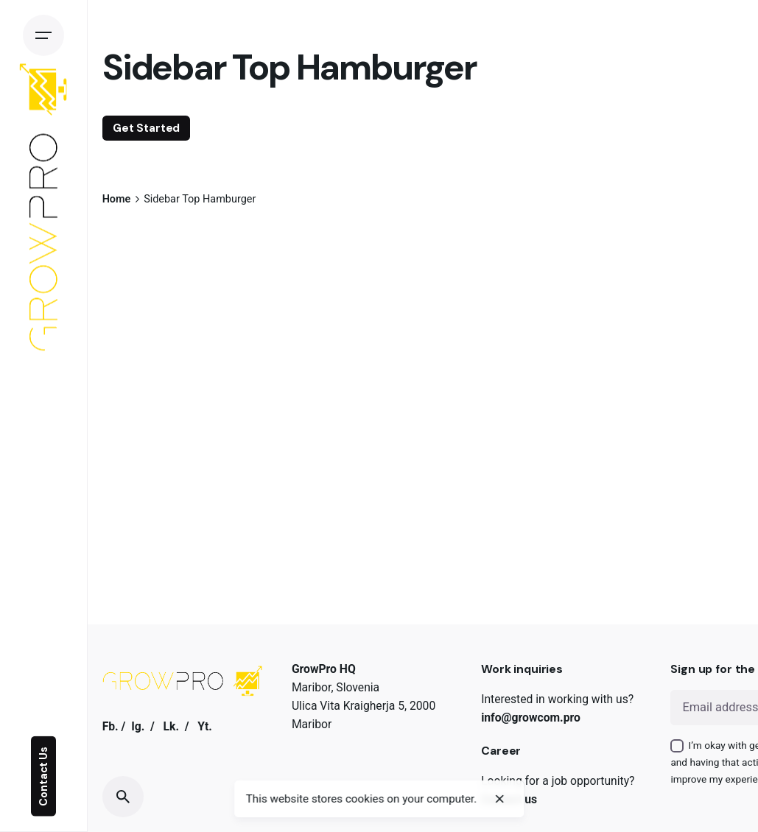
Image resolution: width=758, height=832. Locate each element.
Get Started (146, 128)
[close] (500, 799)
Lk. (171, 726)
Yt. (204, 726)
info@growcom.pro (530, 718)
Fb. (110, 726)
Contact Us (43, 776)
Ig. (137, 726)
